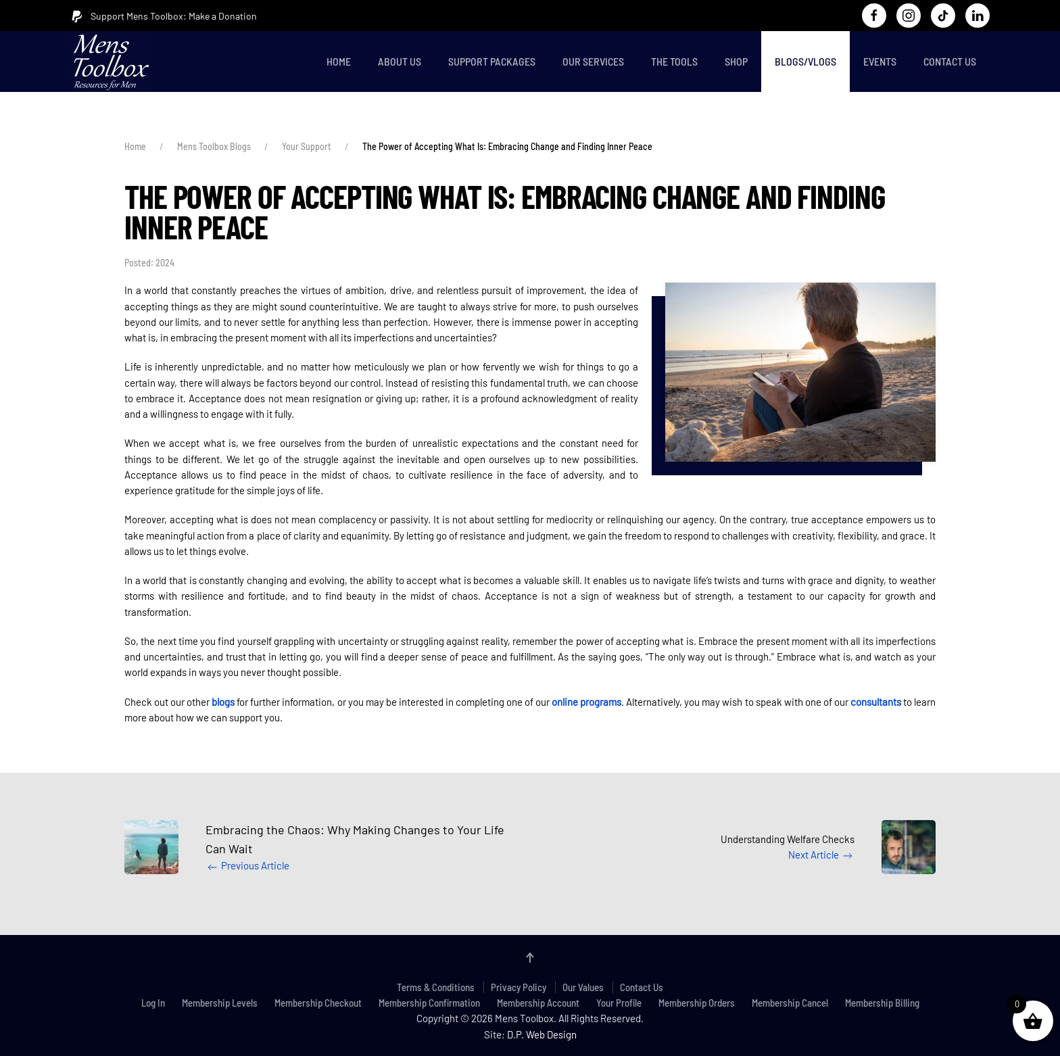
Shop (736, 61)
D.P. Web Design (542, 1034)
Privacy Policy (518, 987)
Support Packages (491, 61)
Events (879, 61)
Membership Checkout (318, 1003)
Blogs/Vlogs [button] (805, 61)
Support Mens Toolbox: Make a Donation (163, 16)
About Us (399, 61)
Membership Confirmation (429, 1003)
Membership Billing (882, 1003)
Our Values (583, 987)
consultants (875, 702)
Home (339, 61)
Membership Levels (220, 1003)
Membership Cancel (790, 1003)
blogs (223, 702)
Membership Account (538, 1003)
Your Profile (619, 1003)
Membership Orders (696, 1003)
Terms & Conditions (436, 987)
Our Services (593, 61)
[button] (800, 372)
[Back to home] (114, 61)
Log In (153, 1003)
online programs (586, 702)
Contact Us (949, 61)
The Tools (674, 61)
